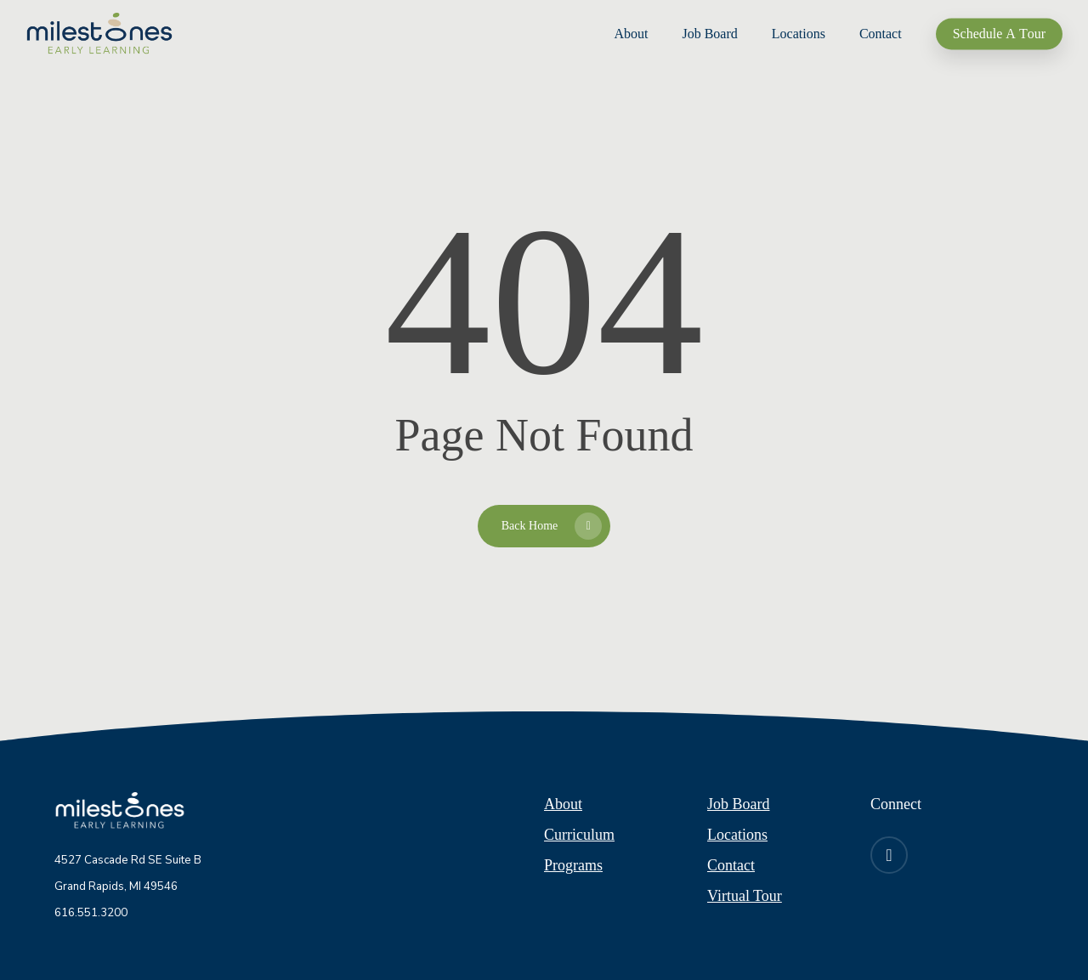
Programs (573, 865)
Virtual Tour (744, 895)
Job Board (738, 804)
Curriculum (579, 834)
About (563, 804)
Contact (731, 865)
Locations (737, 834)
